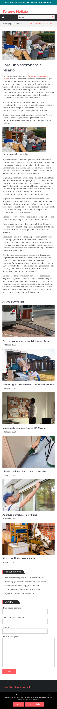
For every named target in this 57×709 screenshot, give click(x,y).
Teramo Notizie (15, 11)
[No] (54, 700)
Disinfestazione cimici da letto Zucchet (24, 471)
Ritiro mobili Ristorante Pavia (18, 558)
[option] (32, 2)
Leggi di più (35, 704)
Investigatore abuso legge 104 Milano (24, 428)
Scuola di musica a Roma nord (16, 687)
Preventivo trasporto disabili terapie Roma (30, 2)
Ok (18, 704)
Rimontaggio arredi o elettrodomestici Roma (28, 384)
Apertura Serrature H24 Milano (19, 515)
